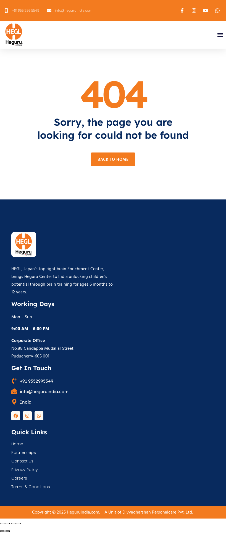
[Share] (13, 523)
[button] (220, 34)
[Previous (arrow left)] (2, 531)
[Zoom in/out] (2, 523)
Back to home (113, 159)
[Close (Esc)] (19, 523)
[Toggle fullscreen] (8, 523)
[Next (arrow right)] (8, 531)
